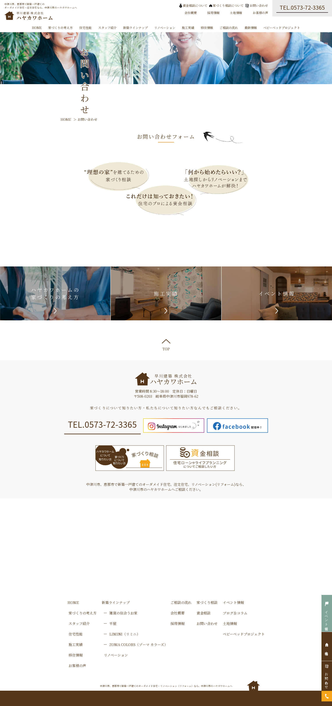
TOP (166, 345)
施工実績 (188, 27)
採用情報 (213, 13)
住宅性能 (85, 27)
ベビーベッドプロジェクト (281, 27)
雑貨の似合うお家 (123, 613)
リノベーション (164, 27)
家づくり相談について (226, 5)
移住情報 (207, 27)
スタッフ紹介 (107, 27)
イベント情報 (233, 602)
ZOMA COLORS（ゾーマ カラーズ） (138, 644)
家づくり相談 (207, 602)
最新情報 (251, 27)
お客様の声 (260, 13)
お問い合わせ (256, 5)
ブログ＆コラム (235, 613)
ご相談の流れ (229, 27)
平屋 (112, 623)
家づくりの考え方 (60, 27)
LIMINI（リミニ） (124, 634)
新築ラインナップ (135, 27)
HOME (37, 27)
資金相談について (193, 5)
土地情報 (236, 13)
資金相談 (204, 613)
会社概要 (191, 13)
